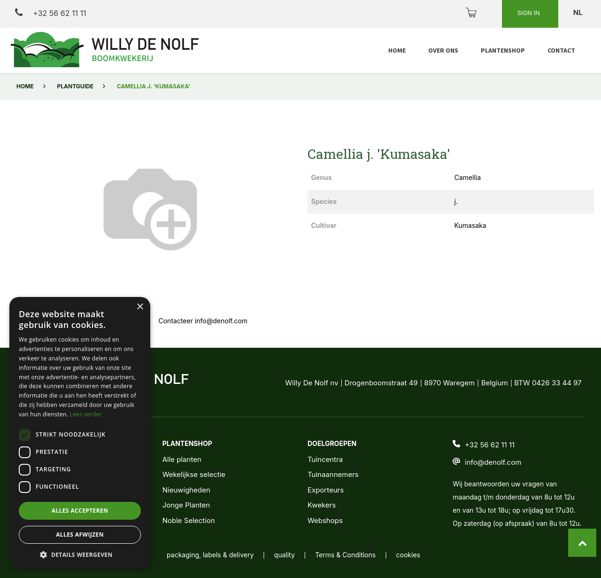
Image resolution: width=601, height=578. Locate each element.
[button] (80, 554)
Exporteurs (326, 489)
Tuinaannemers (333, 474)
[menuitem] (397, 50)
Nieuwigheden (186, 489)
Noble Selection (188, 520)
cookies (408, 555)
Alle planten (181, 459)
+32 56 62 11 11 (50, 13)
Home (25, 86)
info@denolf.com (493, 462)
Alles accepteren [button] (80, 511)
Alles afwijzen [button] (80, 535)
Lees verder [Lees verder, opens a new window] (86, 414)
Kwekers (322, 504)
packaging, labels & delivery (210, 555)
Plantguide (75, 86)
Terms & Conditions (345, 555)
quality (284, 555)
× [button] (139, 307)
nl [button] (578, 12)
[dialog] (79, 433)
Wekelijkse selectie (193, 474)
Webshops (325, 520)
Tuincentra (325, 459)
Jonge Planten (186, 504)
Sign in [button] (529, 12)
